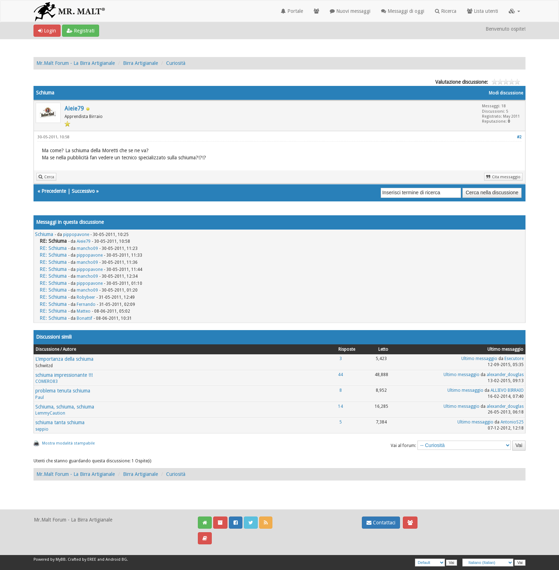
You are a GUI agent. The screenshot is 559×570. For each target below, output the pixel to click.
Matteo (84, 311)
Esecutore (514, 358)
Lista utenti (482, 11)
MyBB (61, 559)
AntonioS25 (512, 422)
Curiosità (175, 63)
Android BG (116, 559)
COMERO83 (46, 381)
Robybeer (86, 297)
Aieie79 (74, 108)
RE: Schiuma (53, 248)
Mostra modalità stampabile (68, 443)
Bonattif (84, 318)
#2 (519, 137)
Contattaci (380, 522)
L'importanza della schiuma (64, 359)
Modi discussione (506, 93)
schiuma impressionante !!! (64, 375)
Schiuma (44, 234)
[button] (514, 11)
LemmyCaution (50, 413)
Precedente (53, 191)
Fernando (86, 304)
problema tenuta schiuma (62, 391)
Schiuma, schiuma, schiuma (64, 407)
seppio (41, 429)
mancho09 (87, 248)
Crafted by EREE (82, 559)
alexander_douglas (505, 374)
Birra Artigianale (140, 63)
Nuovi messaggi (350, 11)
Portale (292, 11)
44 (340, 374)
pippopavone (76, 234)
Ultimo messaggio (479, 358)
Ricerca (445, 11)
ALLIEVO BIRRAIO (507, 390)
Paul (39, 397)
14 (340, 406)
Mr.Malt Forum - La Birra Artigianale (75, 63)
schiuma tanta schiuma (59, 422)
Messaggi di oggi (402, 11)
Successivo (83, 191)
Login (47, 31)
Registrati (80, 31)
